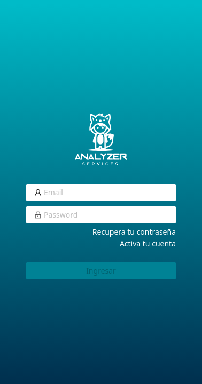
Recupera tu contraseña (134, 232)
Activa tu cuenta (148, 243)
